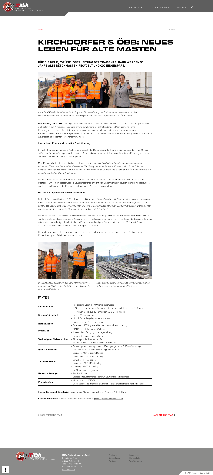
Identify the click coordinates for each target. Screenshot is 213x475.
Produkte (136, 7)
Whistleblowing (135, 461)
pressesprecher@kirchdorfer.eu (108, 398)
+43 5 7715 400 (75, 463)
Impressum (133, 455)
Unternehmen (160, 7)
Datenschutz (134, 458)
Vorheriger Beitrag (51, 415)
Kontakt (182, 7)
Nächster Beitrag (163, 415)
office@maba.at (68, 469)
